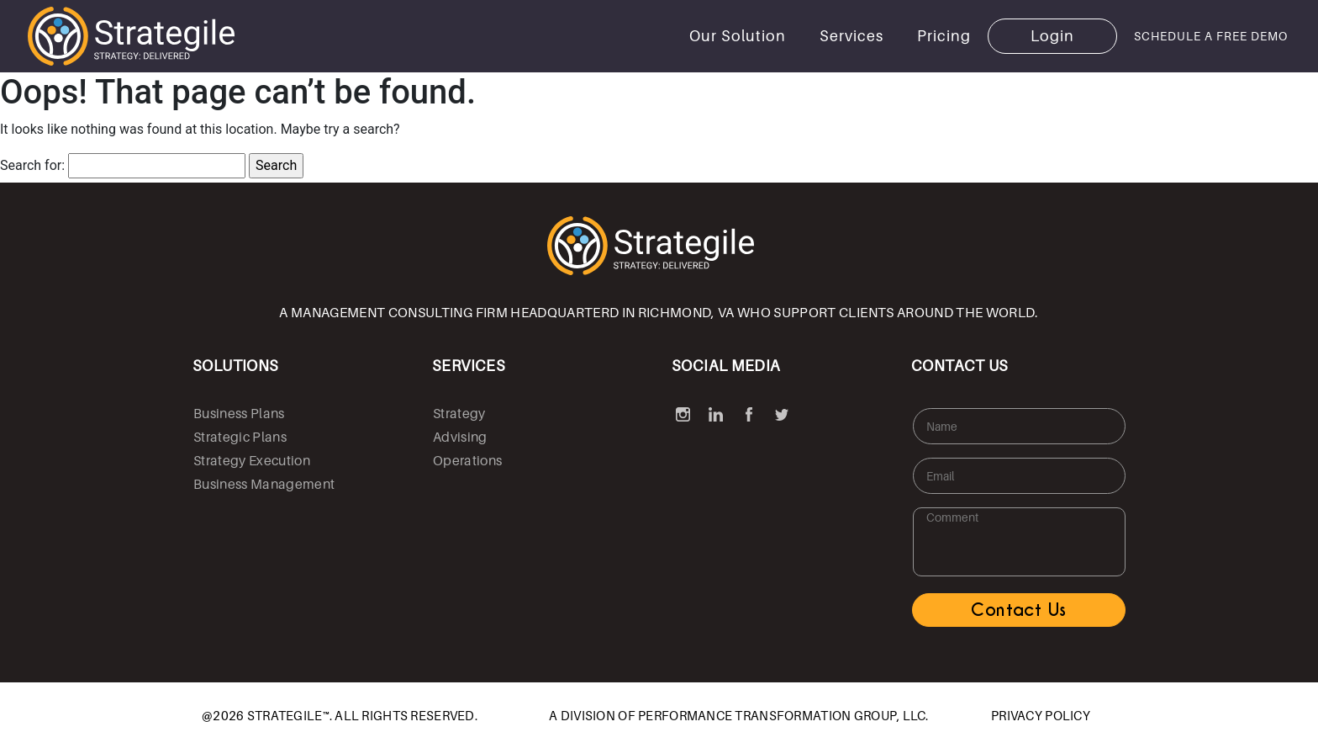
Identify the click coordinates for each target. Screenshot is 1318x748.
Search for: (32, 165)
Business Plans (239, 413)
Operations (467, 460)
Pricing (944, 36)
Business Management (264, 483)
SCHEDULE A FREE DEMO (1211, 36)
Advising (460, 436)
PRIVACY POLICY (1040, 715)
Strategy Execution (251, 460)
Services (851, 36)
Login (1052, 36)
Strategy (459, 413)
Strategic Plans (240, 436)
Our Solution (737, 36)
